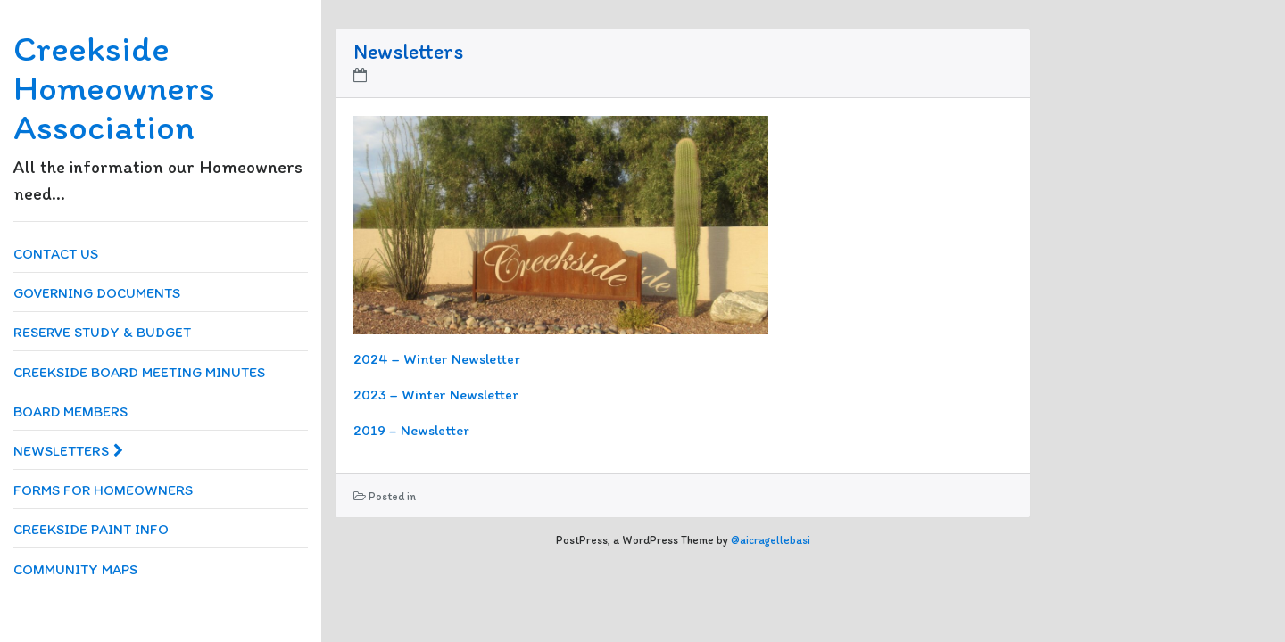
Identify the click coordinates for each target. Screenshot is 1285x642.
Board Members (70, 411)
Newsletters (68, 450)
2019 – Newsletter (411, 430)
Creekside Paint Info (91, 529)
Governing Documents (96, 292)
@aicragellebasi (770, 540)
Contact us (55, 253)
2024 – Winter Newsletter (436, 358)
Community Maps (75, 569)
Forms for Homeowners (103, 490)
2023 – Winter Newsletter (435, 394)
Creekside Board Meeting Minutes (139, 372)
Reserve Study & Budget (102, 332)
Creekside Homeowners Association (114, 87)
